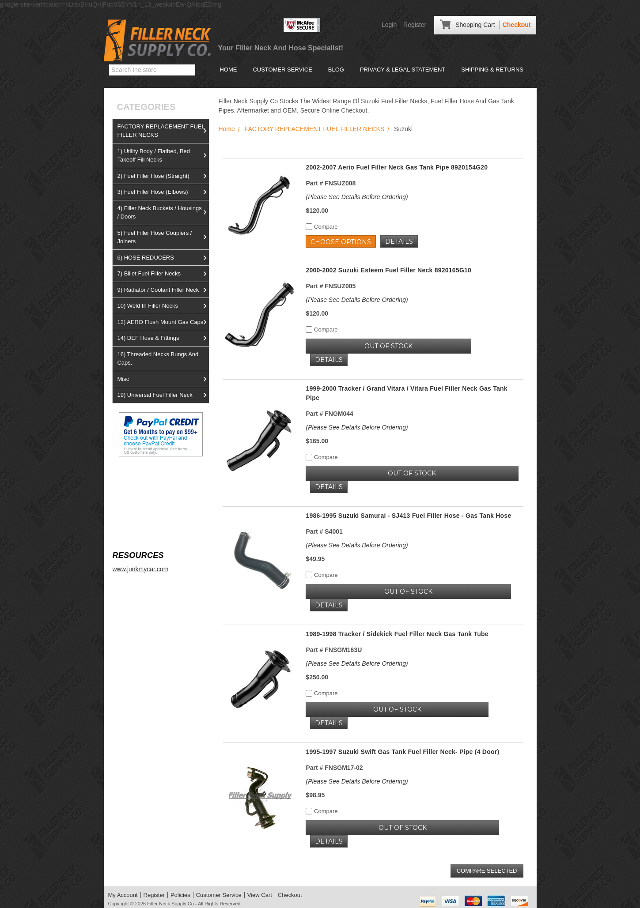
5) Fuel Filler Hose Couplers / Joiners (163, 237)
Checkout (517, 24)
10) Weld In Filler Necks (163, 305)
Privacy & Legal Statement (402, 69)
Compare (321, 226)
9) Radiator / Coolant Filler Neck (163, 290)
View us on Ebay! (137, 477)
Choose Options (341, 242)
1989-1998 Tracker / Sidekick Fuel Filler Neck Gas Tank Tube (397, 633)
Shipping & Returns (492, 69)
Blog (336, 69)
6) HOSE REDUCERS (163, 257)
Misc (163, 379)
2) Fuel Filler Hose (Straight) (163, 176)
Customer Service (282, 69)
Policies (180, 895)
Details (399, 241)
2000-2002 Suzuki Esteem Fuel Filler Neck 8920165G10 (388, 270)
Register (414, 24)
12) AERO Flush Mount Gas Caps (163, 322)
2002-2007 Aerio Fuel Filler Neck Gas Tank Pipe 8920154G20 (397, 167)
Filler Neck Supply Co (170, 903)
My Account (123, 895)
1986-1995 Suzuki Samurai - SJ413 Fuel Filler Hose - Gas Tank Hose (408, 515)
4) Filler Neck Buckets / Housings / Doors (163, 212)
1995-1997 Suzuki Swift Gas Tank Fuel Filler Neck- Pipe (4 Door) (402, 751)
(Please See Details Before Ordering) (357, 196)
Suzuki (403, 128)
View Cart (259, 895)
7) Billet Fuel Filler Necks (163, 273)
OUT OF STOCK (388, 346)
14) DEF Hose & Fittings (163, 338)
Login (389, 24)
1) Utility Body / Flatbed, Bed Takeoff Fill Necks (163, 155)
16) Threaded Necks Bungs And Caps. (157, 358)
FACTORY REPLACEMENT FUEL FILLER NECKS (163, 131)
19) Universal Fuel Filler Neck (163, 395)
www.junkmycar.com (140, 569)
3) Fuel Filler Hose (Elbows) (163, 192)
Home (228, 69)
